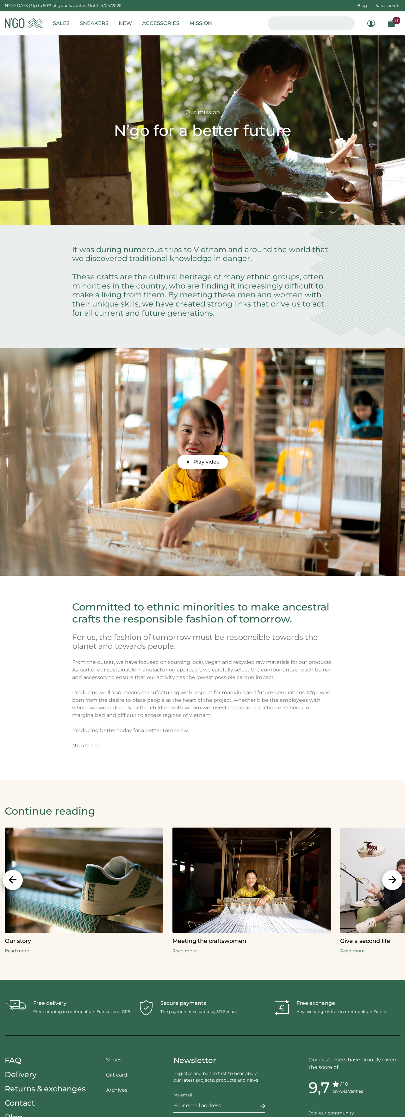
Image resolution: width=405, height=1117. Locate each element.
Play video (203, 462)
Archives (117, 1090)
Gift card (116, 1075)
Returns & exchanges (45, 1088)
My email (182, 1094)
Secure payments (183, 1003)
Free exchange (315, 1003)
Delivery (20, 1074)
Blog (362, 5)
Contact (20, 1103)
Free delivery (49, 1003)
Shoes (114, 1060)
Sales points (388, 5)
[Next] (392, 880)
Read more (17, 951)
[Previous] (13, 880)
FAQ (13, 1060)
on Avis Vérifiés (348, 1091)
